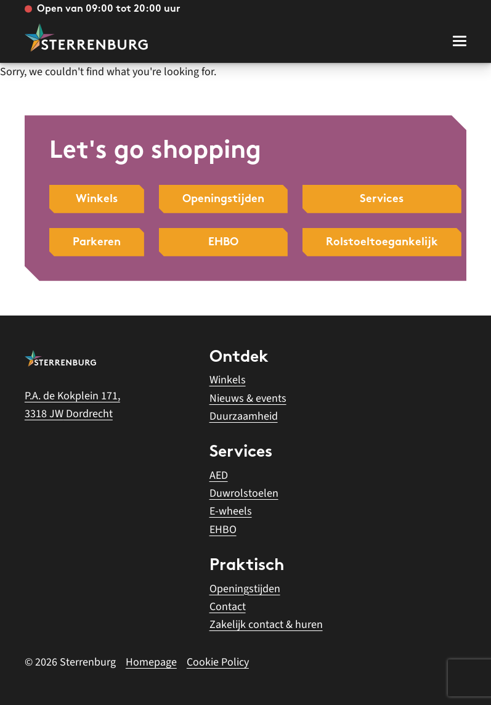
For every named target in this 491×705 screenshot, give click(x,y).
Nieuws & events (247, 398)
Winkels (227, 380)
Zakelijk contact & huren (266, 624)
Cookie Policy (218, 662)
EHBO (223, 529)
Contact (227, 606)
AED (218, 475)
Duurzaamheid (243, 416)
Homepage (151, 662)
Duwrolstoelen (243, 493)
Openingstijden (244, 589)
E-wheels (230, 511)
